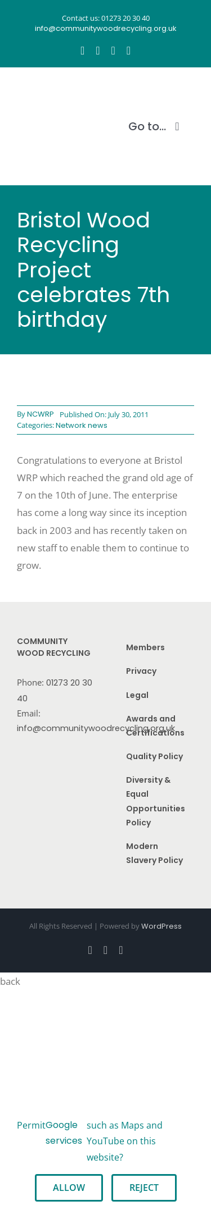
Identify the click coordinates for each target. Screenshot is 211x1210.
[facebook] (82, 50)
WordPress (161, 926)
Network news (81, 425)
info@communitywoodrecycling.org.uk (96, 728)
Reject (144, 1187)
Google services (64, 1133)
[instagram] (98, 50)
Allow (69, 1187)
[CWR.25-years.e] (59, 89)
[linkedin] (129, 50)
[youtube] (113, 50)
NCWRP (40, 414)
